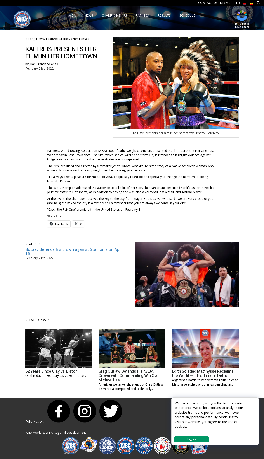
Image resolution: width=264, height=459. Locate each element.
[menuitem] (244, 2)
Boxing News (34, 39)
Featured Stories (57, 39)
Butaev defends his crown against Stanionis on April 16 (74, 251)
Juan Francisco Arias (44, 64)
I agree (191, 439)
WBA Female (80, 39)
